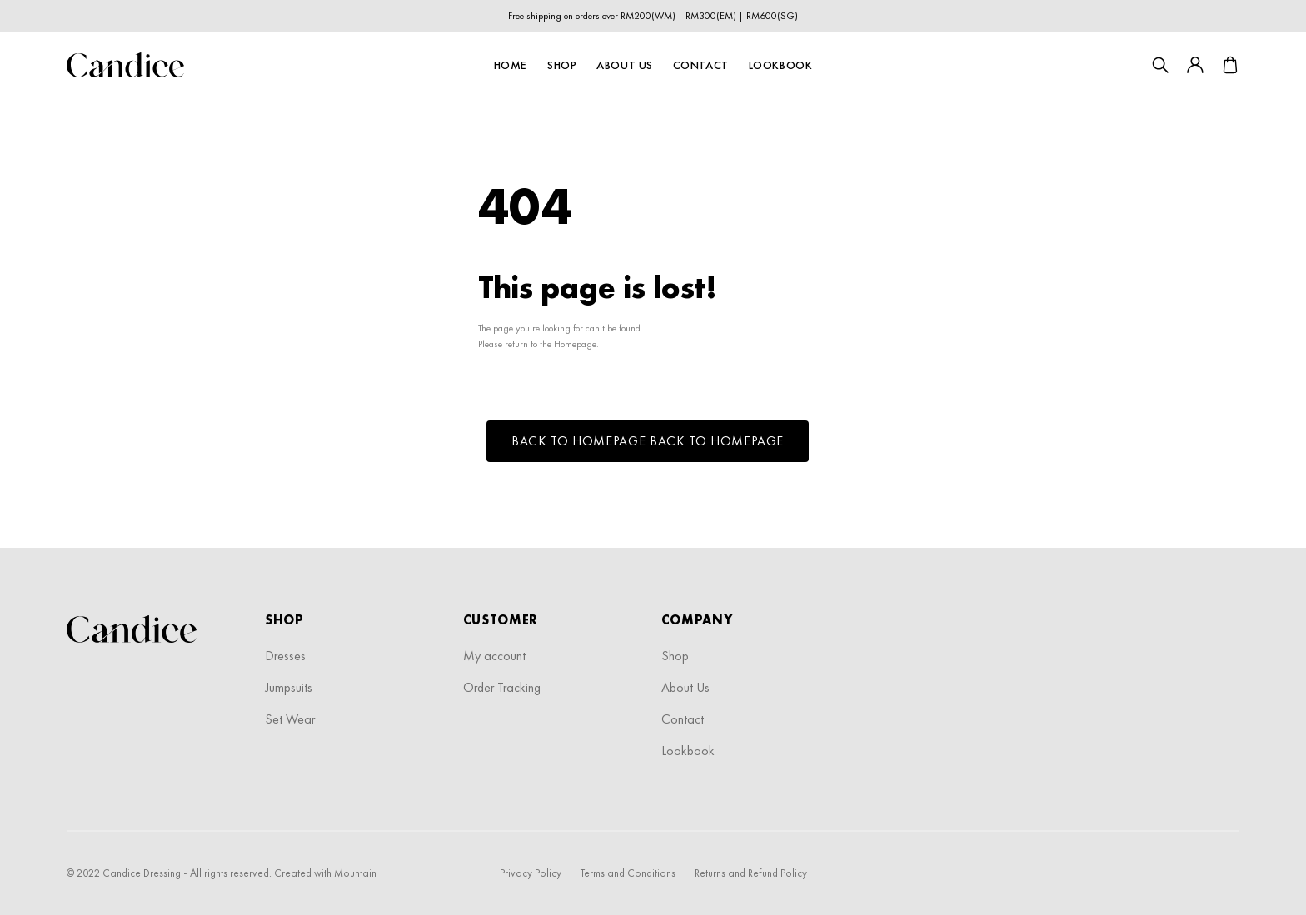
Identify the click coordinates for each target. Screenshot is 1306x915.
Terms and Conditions (628, 873)
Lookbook (780, 64)
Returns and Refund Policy (751, 873)
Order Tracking (502, 687)
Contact (701, 64)
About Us (624, 64)
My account (494, 655)
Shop (561, 64)
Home (510, 64)
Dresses (285, 655)
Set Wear (290, 719)
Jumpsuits (288, 687)
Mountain (355, 873)
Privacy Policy (530, 873)
